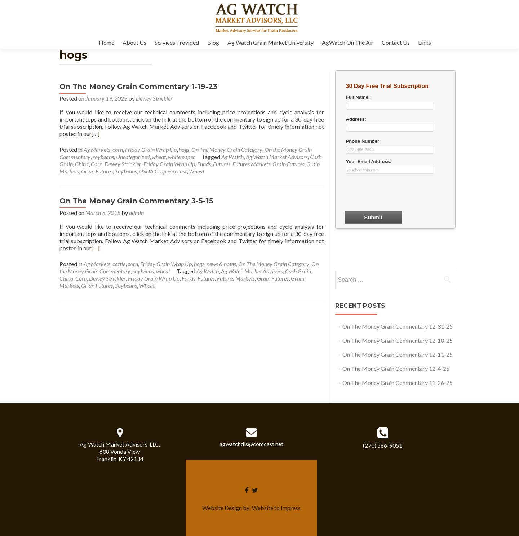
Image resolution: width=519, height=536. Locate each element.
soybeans (103, 156)
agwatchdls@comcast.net (251, 443)
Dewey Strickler (154, 98)
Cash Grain (298, 271)
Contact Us (396, 42)
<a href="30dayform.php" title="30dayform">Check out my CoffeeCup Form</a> (395, 169)
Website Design (222, 507)
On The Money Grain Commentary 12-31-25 (397, 326)
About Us (134, 42)
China (82, 164)
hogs (184, 149)
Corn (96, 164)
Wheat (196, 171)
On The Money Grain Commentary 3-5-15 (136, 201)
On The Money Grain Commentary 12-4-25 (395, 368)
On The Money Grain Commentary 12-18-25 (397, 340)
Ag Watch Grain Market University (270, 42)
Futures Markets (251, 164)
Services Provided (177, 42)
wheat (159, 156)
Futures (221, 164)
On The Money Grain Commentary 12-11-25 (397, 354)
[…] (95, 133)
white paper (181, 156)
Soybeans (126, 171)
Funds (204, 164)
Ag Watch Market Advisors (277, 156)
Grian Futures (97, 171)
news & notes (221, 263)
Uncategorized (133, 156)
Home (106, 42)
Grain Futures (288, 164)
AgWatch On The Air (347, 42)
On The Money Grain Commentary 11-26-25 (397, 382)
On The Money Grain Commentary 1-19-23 (138, 86)
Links (424, 42)
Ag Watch (232, 156)
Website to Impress (276, 507)
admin (136, 212)
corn (117, 149)
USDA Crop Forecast (163, 171)
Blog (213, 42)
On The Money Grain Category (226, 149)
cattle (118, 263)
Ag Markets (97, 149)
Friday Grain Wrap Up (151, 149)
